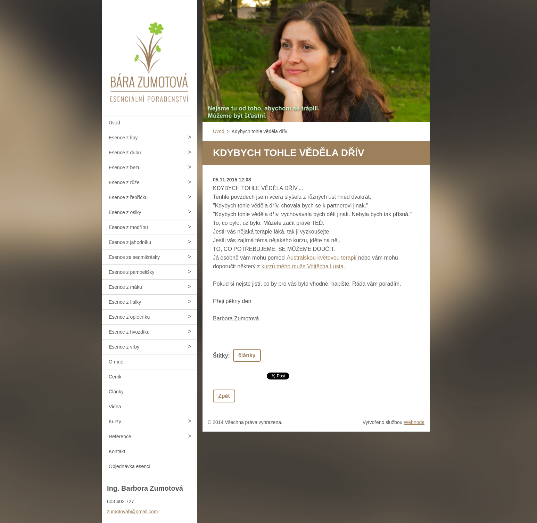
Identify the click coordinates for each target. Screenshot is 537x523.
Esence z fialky (125, 302)
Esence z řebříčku (128, 197)
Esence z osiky (125, 212)
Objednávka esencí (129, 466)
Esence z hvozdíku (129, 332)
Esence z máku (125, 287)
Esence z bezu (125, 167)
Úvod (114, 122)
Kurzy (115, 421)
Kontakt (117, 451)
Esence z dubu (125, 152)
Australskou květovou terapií (322, 258)
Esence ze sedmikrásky (134, 257)
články (247, 355)
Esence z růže (124, 182)
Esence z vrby (124, 347)
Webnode (414, 422)
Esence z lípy (123, 137)
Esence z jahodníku (130, 242)
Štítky (220, 356)
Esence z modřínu (128, 227)
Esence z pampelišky (132, 272)
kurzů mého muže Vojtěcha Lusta (303, 266)
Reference (120, 436)
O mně (116, 362)
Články (116, 391)
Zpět (224, 396)
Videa (115, 406)
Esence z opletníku (129, 317)
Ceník (115, 376)
